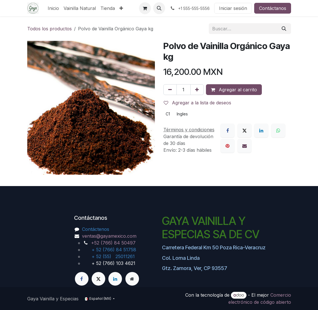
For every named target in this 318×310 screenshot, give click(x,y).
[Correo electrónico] (244, 146)
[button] (159, 8)
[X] (244, 130)
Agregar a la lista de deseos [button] (197, 103)
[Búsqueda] (284, 28)
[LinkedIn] (261, 130)
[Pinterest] (227, 146)
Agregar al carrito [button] (234, 89)
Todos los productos (49, 28)
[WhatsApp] (278, 130)
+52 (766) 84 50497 (113, 243)
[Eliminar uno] (170, 89)
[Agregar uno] (197, 89)
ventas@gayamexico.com (109, 236)
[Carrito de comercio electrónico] (145, 8)
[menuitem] (53, 8)
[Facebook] (227, 130)
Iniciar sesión (233, 8)
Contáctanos (272, 8)
